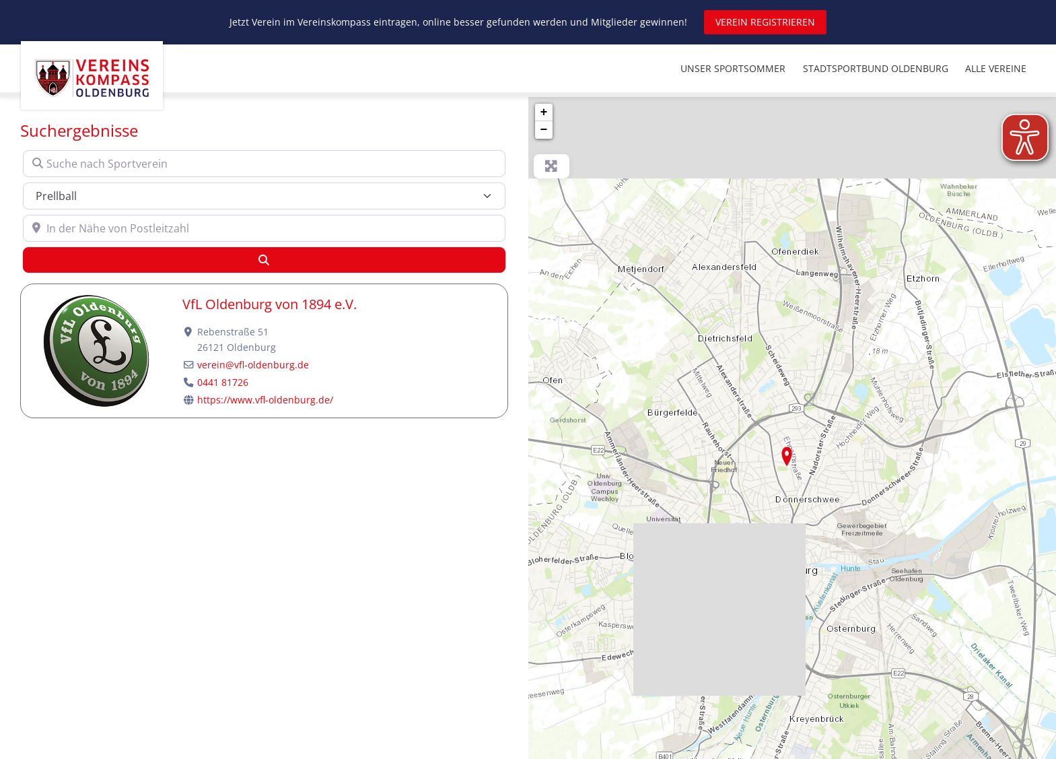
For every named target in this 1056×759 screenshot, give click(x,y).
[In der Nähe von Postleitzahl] (264, 228)
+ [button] (544, 112)
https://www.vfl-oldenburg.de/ (265, 399)
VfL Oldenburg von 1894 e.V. (269, 304)
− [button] (544, 130)
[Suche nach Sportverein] (264, 163)
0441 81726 (222, 382)
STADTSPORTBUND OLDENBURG (875, 68)
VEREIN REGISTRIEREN (765, 21)
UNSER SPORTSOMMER (732, 68)
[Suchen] (264, 260)
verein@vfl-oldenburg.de (253, 364)
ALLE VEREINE (995, 68)
